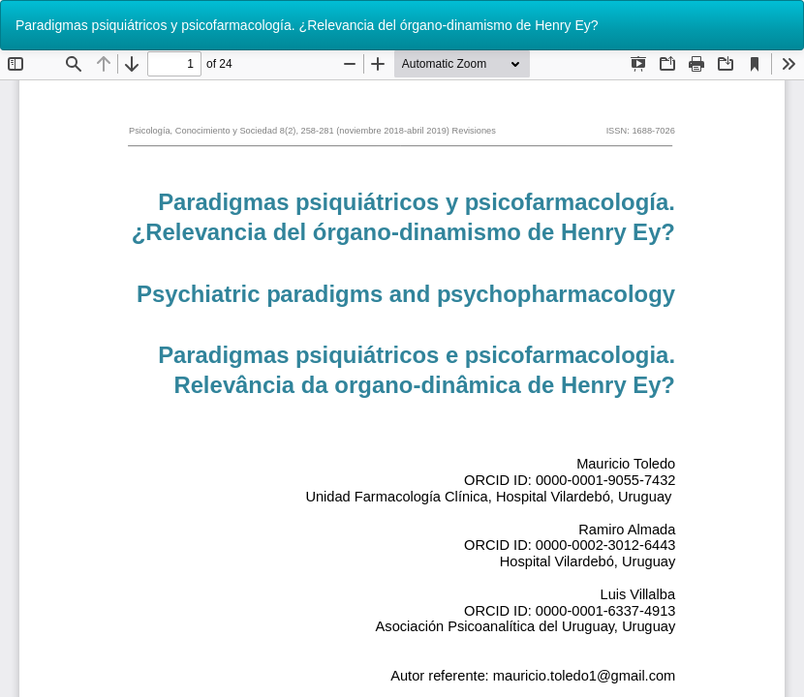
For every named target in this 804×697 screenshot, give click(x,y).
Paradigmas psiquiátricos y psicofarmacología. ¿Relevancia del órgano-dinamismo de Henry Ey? (307, 25)
